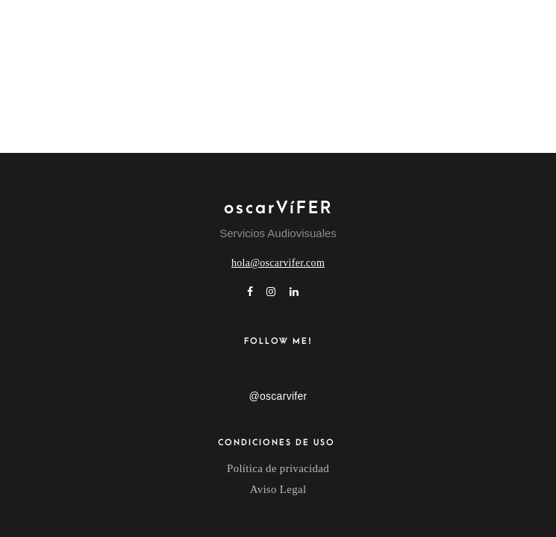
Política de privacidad (278, 468)
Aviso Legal (278, 489)
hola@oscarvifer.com (278, 262)
